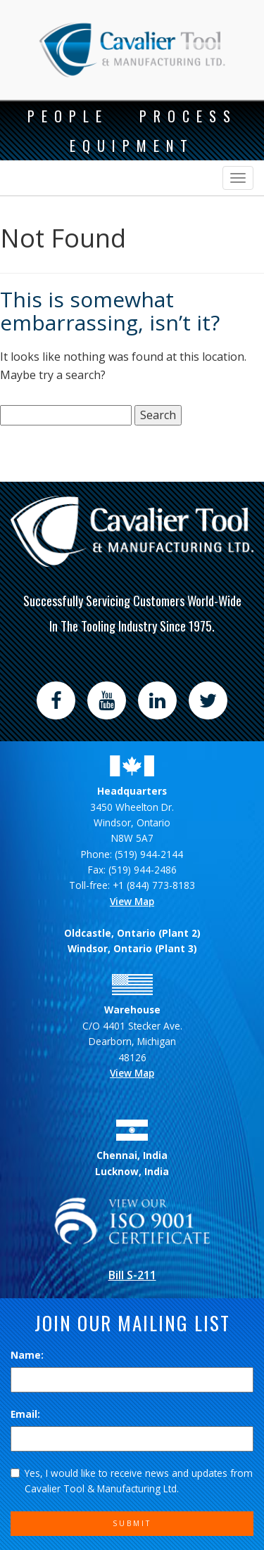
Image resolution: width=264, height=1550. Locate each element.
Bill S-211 (132, 1275)
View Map (132, 901)
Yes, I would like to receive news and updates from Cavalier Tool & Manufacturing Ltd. (132, 1480)
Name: (27, 1355)
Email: (25, 1414)
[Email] (132, 1439)
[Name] (132, 1379)
